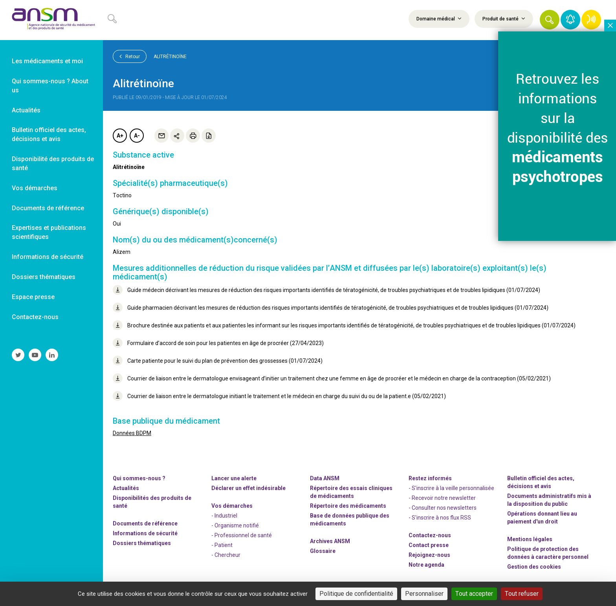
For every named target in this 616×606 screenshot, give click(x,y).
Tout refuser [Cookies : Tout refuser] (522, 593)
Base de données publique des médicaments (349, 519)
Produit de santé (503, 18)
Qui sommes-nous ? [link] (139, 478)
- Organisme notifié (235, 525)
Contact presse (429, 545)
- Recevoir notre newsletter (442, 498)
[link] (51, 20)
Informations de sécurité (145, 533)
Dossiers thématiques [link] (43, 277)
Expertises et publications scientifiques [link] (49, 232)
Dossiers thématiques (142, 543)
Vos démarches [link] (34, 188)
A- (137, 135)
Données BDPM (132, 433)
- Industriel (224, 515)
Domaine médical (439, 18)
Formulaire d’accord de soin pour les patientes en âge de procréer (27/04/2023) (218, 343)
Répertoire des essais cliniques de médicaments (351, 492)
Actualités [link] (26, 110)
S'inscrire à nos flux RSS (441, 517)
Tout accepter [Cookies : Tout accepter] (474, 593)
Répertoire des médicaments (348, 506)
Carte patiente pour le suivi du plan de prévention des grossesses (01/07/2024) (218, 360)
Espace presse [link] (33, 297)
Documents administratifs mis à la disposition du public (549, 500)
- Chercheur (225, 555)
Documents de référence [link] (48, 208)
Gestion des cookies (534, 567)
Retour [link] (129, 56)
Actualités (126, 488)
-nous (429, 555)
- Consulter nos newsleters (443, 508)
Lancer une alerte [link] (234, 478)
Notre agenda (426, 565)
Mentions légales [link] (529, 539)
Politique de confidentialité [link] (356, 593)
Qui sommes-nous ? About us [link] (50, 85)
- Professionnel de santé (241, 535)
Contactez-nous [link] (35, 317)
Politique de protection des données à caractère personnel (547, 553)
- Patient (222, 545)
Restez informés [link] (430, 478)
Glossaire (323, 551)
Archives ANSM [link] (330, 541)
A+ (120, 135)
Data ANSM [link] (324, 478)
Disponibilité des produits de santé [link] (53, 163)
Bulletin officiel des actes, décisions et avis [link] (49, 134)
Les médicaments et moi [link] (47, 61)
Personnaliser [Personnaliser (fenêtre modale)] (424, 593)
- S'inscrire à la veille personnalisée (451, 488)
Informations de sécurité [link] (47, 257)
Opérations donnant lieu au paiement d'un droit (542, 518)
